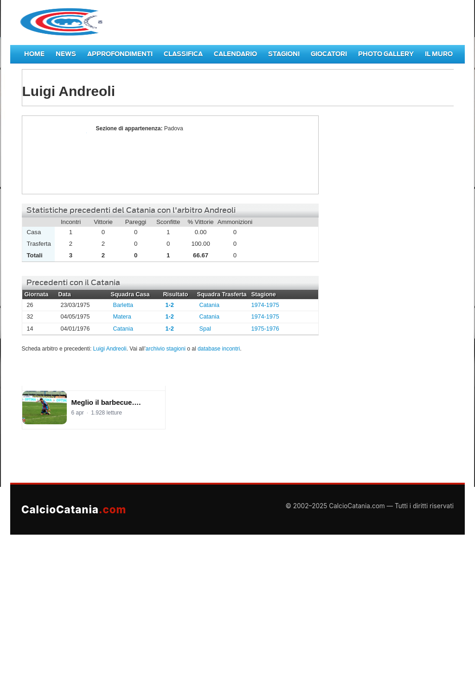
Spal (205, 329)
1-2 (170, 305)
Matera (122, 316)
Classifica (183, 54)
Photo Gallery (386, 54)
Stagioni (284, 54)
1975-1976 (265, 329)
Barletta (123, 305)
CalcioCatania (73, 509)
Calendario (235, 54)
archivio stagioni (166, 348)
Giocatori (329, 54)
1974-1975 (265, 305)
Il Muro (439, 54)
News (66, 54)
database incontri (219, 348)
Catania (209, 305)
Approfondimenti (120, 54)
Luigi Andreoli (56, 155)
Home (34, 54)
